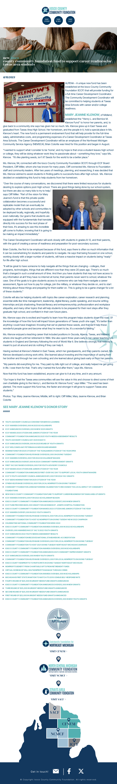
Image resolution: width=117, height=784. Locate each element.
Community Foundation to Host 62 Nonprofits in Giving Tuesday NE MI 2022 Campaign (46, 519)
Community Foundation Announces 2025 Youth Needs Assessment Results (41, 436)
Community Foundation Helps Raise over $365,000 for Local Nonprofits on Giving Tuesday (49, 541)
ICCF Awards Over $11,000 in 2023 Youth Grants (28, 512)
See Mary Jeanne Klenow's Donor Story (35, 407)
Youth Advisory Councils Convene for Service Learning (32, 422)
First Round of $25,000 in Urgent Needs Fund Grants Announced (35, 595)
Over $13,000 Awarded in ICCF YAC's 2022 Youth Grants (31, 530)
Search (6, 6)
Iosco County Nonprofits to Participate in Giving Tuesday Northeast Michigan (43, 563)
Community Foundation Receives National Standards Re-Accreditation (40, 537)
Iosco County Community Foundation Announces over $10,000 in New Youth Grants (46, 599)
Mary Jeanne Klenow (82, 115)
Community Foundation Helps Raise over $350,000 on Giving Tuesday (38, 454)
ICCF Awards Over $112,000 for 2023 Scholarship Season (32, 498)
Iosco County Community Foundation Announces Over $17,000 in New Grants (42, 501)
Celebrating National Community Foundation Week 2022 (32, 523)
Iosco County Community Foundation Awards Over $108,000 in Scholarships (42, 548)
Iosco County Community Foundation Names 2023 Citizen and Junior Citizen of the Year (48, 509)
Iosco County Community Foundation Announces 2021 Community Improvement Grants (48, 552)
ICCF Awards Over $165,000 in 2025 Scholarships (28, 425)
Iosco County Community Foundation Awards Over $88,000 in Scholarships (42, 574)
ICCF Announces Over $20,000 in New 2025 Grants (29, 429)
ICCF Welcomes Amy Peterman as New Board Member (30, 447)
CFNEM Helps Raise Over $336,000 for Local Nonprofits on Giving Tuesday (40, 483)
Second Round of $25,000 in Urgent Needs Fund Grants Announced (37, 592)
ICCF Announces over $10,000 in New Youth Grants (29, 555)
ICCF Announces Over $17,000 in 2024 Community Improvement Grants (39, 462)
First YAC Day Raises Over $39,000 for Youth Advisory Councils (36, 465)
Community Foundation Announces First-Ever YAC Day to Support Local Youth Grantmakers (50, 472)
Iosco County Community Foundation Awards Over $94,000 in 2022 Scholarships (44, 527)
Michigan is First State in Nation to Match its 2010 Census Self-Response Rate (42, 577)
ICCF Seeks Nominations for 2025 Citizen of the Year (30, 480)
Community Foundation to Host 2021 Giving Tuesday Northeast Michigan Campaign (46, 545)
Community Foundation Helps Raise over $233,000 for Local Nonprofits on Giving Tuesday (49, 559)
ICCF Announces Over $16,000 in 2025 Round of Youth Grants (34, 443)
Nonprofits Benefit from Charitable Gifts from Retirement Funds (37, 566)
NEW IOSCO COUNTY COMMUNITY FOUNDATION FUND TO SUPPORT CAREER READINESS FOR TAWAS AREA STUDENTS (55, 494)
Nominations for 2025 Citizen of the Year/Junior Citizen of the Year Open (40, 451)
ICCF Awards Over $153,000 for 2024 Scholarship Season (32, 458)
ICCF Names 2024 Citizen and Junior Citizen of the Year (31, 469)
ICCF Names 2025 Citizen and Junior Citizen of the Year (31, 433)
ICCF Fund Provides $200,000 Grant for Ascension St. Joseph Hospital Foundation (44, 505)
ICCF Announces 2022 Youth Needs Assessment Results (31, 534)
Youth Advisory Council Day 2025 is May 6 (25, 440)
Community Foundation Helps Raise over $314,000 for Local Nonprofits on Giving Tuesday (49, 516)
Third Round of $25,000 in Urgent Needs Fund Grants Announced (36, 588)
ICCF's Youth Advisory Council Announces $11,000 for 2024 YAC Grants (39, 476)
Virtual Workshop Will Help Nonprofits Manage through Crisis (36, 570)
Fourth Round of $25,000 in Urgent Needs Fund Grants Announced (37, 581)
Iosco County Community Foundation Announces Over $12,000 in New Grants (42, 584)
